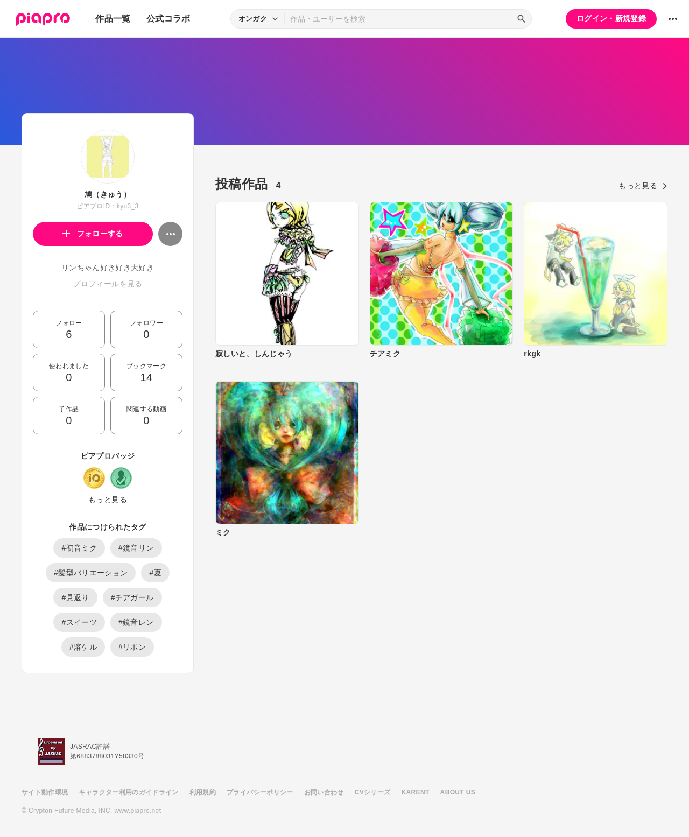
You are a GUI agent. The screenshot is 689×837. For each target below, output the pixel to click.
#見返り (75, 597)
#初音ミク (79, 548)
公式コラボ (168, 18)
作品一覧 (112, 18)
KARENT (416, 792)
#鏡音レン (136, 622)
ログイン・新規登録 (611, 18)
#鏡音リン (136, 548)
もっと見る (107, 499)
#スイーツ (79, 622)
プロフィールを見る (107, 283)
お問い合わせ (324, 792)
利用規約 (202, 792)
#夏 (155, 572)
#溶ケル (83, 647)
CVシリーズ (373, 792)
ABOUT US (457, 792)
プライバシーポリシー (260, 792)
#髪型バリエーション (91, 572)
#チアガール (132, 597)
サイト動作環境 (45, 792)
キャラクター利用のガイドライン (128, 792)
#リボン (132, 647)
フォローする (92, 233)
